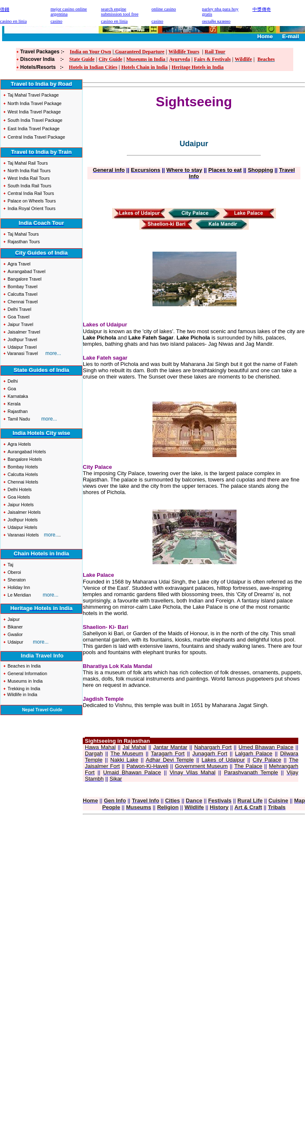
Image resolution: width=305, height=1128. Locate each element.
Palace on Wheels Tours (32, 200)
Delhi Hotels (20, 489)
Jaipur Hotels (21, 504)
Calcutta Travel (22, 294)
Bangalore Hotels (25, 459)
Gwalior (15, 634)
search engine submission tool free (119, 11)
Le (11, 594)
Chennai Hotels (23, 481)
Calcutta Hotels (23, 474)
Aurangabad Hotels (27, 451)
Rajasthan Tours (24, 241)
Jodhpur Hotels (23, 519)
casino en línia (114, 21)
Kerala (14, 403)
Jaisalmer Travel (24, 331)
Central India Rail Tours (31, 193)
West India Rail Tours (29, 178)
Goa (12, 388)
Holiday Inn (19, 587)
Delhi (13, 381)
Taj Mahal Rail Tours (28, 163)
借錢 (4, 9)
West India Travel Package (34, 111)
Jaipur (14, 619)
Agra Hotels (19, 444)
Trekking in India (24, 688)
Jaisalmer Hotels (24, 512)
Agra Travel (19, 263)
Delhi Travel (19, 309)
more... (49, 419)
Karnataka (18, 396)
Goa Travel (18, 316)
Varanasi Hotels (23, 534)
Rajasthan (18, 411)
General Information (27, 673)
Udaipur (15, 641)
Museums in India (25, 681)
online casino (163, 8)
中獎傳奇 (261, 9)
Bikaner (15, 626)
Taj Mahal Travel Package (33, 94)
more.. (51, 535)
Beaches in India (24, 665)
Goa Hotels (19, 497)
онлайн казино (216, 21)
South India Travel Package (35, 120)
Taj (10, 564)
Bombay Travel (22, 286)
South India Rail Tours (29, 185)
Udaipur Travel (22, 347)
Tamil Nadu (19, 418)
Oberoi (14, 572)
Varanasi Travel (24, 353)
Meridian (22, 594)
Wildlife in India (21, 694)
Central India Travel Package (36, 136)
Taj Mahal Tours (23, 234)
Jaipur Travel (20, 324)
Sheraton (17, 579)
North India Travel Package (35, 103)
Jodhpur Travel (22, 339)
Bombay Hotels (23, 466)
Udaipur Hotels (22, 527)
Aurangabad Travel (26, 271)
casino (56, 21)
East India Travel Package (34, 128)
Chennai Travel (23, 301)
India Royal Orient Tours (31, 208)
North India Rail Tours (29, 170)
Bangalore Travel (25, 278)
